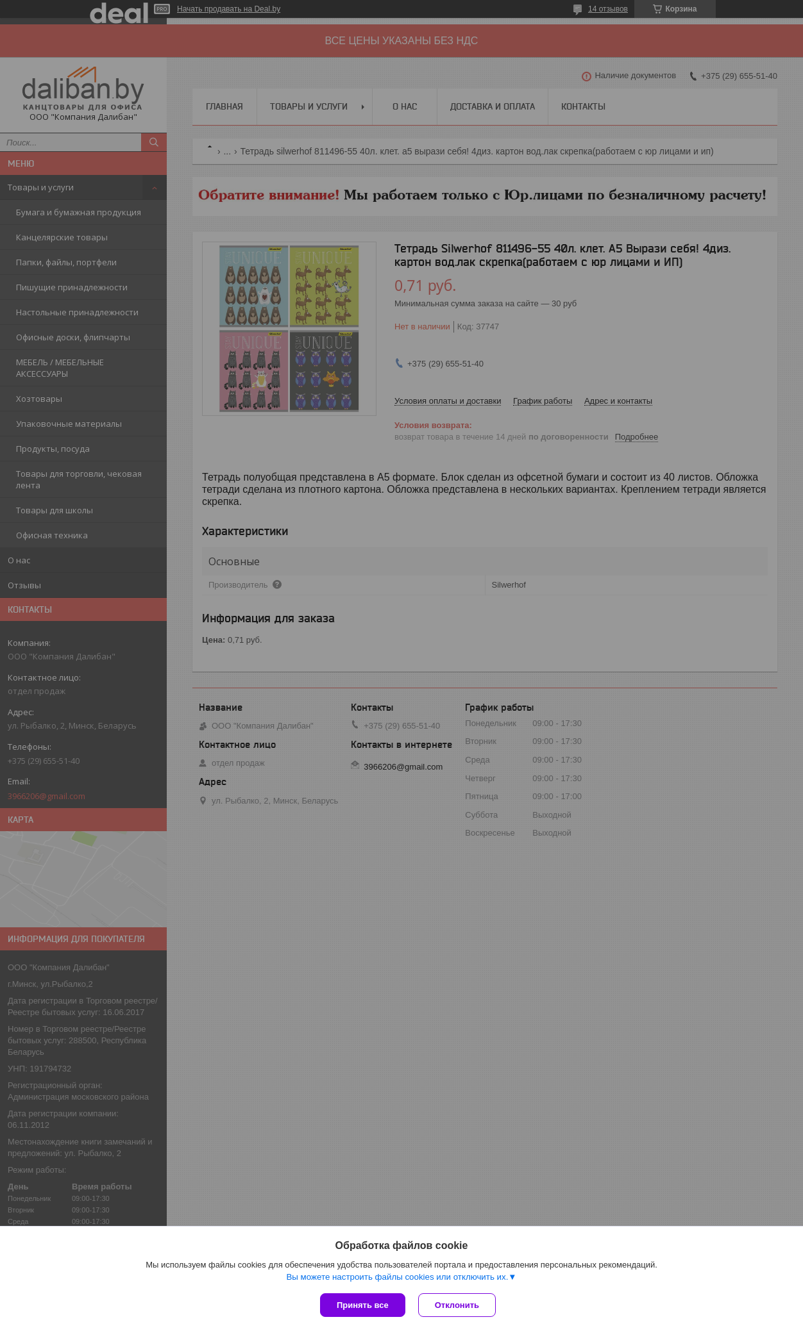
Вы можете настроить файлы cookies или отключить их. (397, 1277)
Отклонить (457, 1305)
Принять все (363, 1305)
